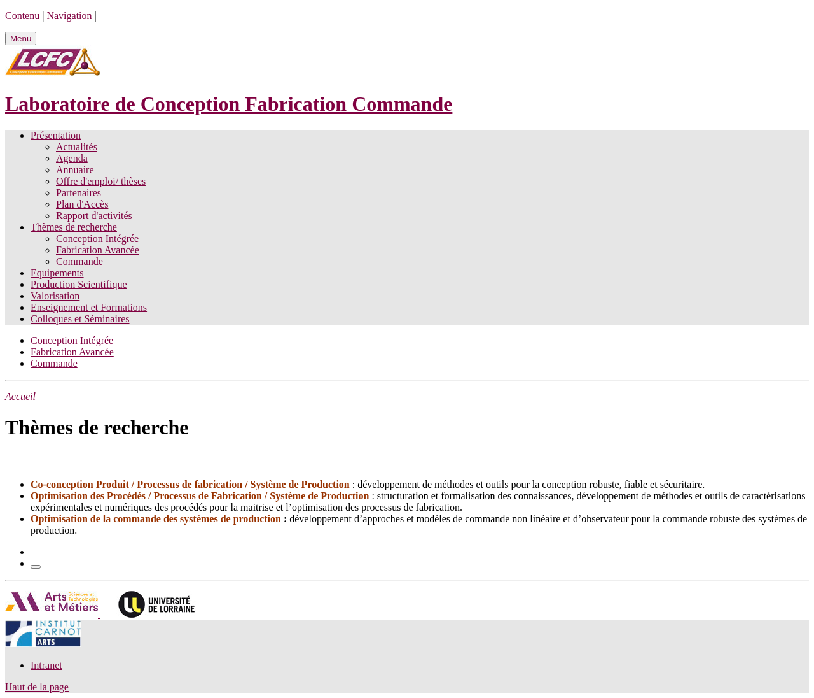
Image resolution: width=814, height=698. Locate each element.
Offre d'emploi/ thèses (101, 181)
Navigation (69, 15)
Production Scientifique (79, 284)
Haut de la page (37, 686)
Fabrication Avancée (97, 250)
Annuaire (75, 169)
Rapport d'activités (94, 215)
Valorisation (55, 295)
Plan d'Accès (82, 204)
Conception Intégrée (97, 238)
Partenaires (78, 192)
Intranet (46, 665)
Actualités (76, 146)
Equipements (57, 272)
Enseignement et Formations (89, 307)
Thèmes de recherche (74, 227)
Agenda (72, 158)
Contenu (22, 15)
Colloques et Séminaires (80, 318)
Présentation (56, 135)
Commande (79, 261)
